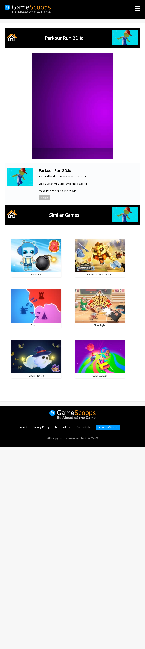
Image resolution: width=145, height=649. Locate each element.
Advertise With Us (108, 629)
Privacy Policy (41, 629)
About (23, 629)
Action (44, 197)
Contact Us (83, 629)
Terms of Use (63, 629)
